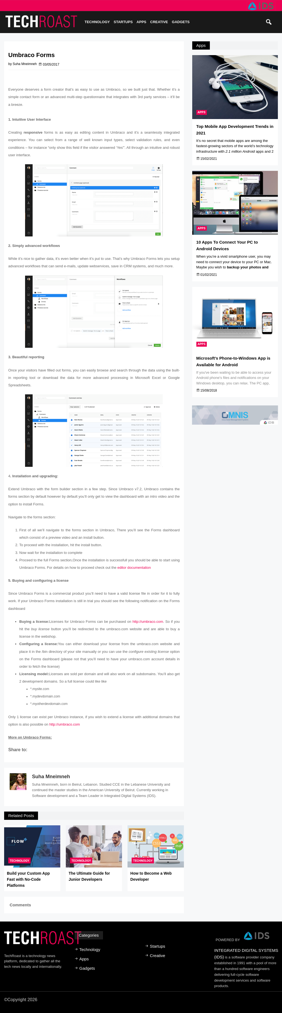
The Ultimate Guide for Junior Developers (89, 876)
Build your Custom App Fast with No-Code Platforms (28, 879)
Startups (123, 22)
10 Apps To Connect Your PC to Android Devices (227, 246)
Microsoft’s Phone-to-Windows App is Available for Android (233, 362)
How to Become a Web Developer (151, 876)
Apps (141, 22)
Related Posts (21, 815)
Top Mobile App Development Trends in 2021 (234, 130)
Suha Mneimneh (51, 776)
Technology (97, 22)
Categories (89, 935)
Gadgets (180, 22)
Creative (159, 22)
